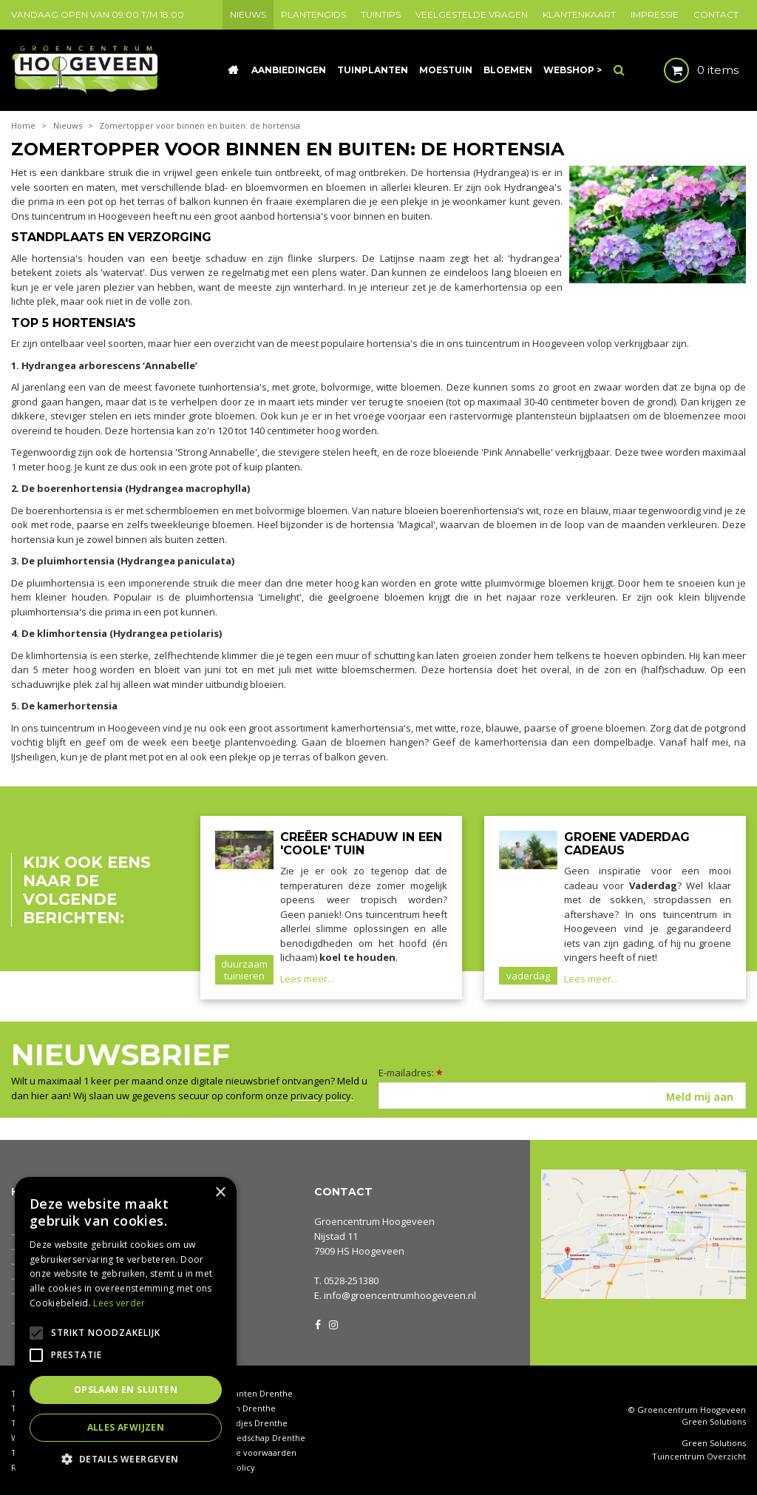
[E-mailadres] (562, 1095)
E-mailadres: (410, 1072)
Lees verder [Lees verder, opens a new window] (119, 1303)
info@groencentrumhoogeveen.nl (400, 1295)
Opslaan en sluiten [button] (125, 1389)
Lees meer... (307, 979)
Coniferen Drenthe (238, 1408)
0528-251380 (351, 1280)
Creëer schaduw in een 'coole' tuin (361, 843)
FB (318, 1323)
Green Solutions (714, 1421)
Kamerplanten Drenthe (246, 1393)
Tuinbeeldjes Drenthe (244, 1422)
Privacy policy (227, 1467)
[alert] (126, 1328)
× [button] (219, 1192)
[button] (126, 1458)
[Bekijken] (689, 70)
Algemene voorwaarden (248, 1452)
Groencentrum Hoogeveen (374, 1221)
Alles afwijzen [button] (126, 1427)
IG (332, 1323)
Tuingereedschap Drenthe (252, 1437)
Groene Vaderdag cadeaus (627, 843)
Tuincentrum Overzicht (699, 1456)
